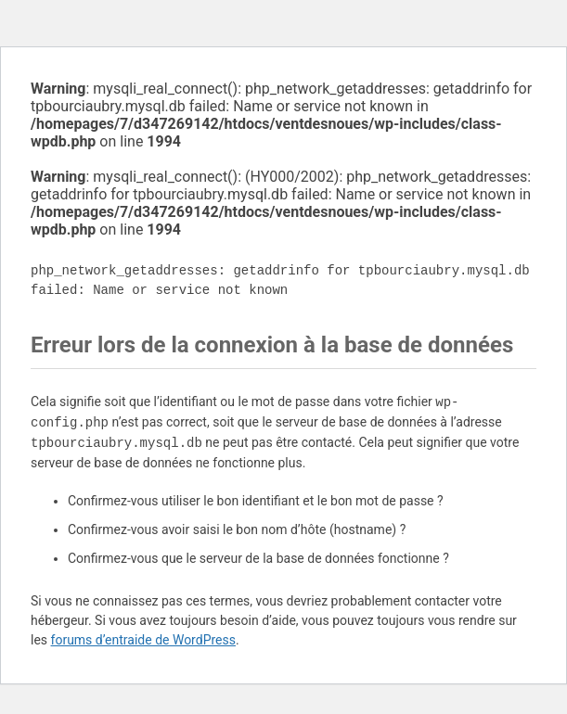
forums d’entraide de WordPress (143, 639)
